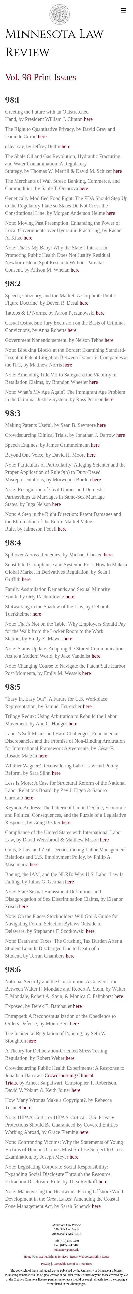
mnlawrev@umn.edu (66, 1249)
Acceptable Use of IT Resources (72, 1263)
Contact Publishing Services (50, 1256)
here (88, 119)
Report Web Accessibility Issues (89, 1256)
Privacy (46, 1263)
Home (27, 1256)
